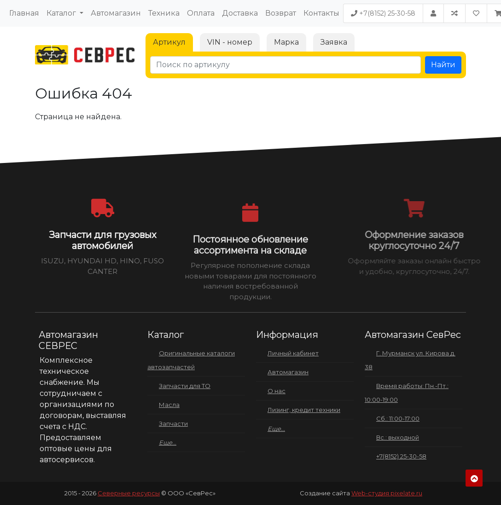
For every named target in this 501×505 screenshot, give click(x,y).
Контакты (321, 13)
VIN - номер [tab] (229, 42)
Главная (24, 13)
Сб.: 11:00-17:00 (397, 418)
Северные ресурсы (129, 493)
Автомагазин (116, 13)
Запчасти (173, 423)
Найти (443, 64)
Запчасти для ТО (184, 385)
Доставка (240, 13)
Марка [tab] (286, 42)
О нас (276, 391)
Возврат (280, 13)
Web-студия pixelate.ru (386, 493)
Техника (164, 13)
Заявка (333, 42)
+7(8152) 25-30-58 (383, 13)
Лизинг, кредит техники (304, 409)
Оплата (201, 13)
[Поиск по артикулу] (285, 65)
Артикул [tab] (169, 42)
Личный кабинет (293, 353)
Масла (169, 404)
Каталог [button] (62, 13)
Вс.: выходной (397, 437)
